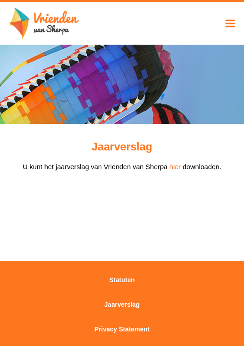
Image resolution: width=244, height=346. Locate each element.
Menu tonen (230, 23)
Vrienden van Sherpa (44, 24)
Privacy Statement (122, 329)
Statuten (122, 280)
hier (175, 166)
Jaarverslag (122, 304)
